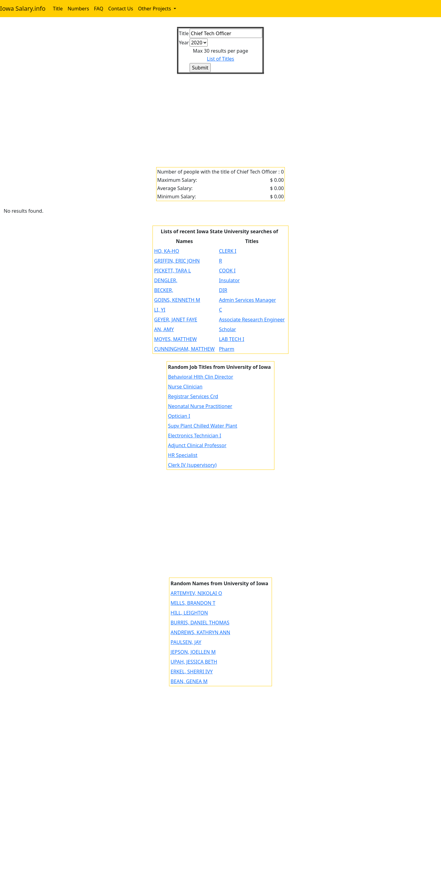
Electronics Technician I (194, 435)
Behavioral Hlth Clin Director (200, 376)
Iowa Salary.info (23, 8)
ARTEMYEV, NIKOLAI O (196, 593)
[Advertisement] (187, 117)
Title (58, 8)
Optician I (179, 416)
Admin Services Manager (247, 300)
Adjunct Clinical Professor (197, 445)
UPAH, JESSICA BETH (194, 661)
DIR (223, 290)
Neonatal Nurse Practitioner (200, 406)
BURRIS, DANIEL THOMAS (200, 622)
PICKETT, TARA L (172, 270)
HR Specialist (183, 455)
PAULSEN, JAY (186, 642)
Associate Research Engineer (252, 319)
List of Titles (220, 58)
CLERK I (227, 251)
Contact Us (120, 8)
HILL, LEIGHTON (189, 612)
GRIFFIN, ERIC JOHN (177, 260)
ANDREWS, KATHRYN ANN (200, 632)
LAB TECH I (231, 339)
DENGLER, (165, 280)
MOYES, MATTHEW (175, 339)
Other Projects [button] (155, 8)
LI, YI (159, 309)
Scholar (227, 329)
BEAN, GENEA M (189, 681)
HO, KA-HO (166, 251)
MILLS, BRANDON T (193, 603)
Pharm (226, 349)
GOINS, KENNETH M (177, 300)
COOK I (227, 270)
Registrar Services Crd (193, 396)
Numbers (78, 8)
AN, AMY (164, 329)
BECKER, (163, 290)
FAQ (98, 8)
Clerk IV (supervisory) (192, 465)
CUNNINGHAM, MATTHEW (184, 349)
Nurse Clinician (185, 386)
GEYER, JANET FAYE (175, 319)
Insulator (229, 280)
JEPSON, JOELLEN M (193, 652)
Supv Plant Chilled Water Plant (202, 425)
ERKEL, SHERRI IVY (192, 671)
